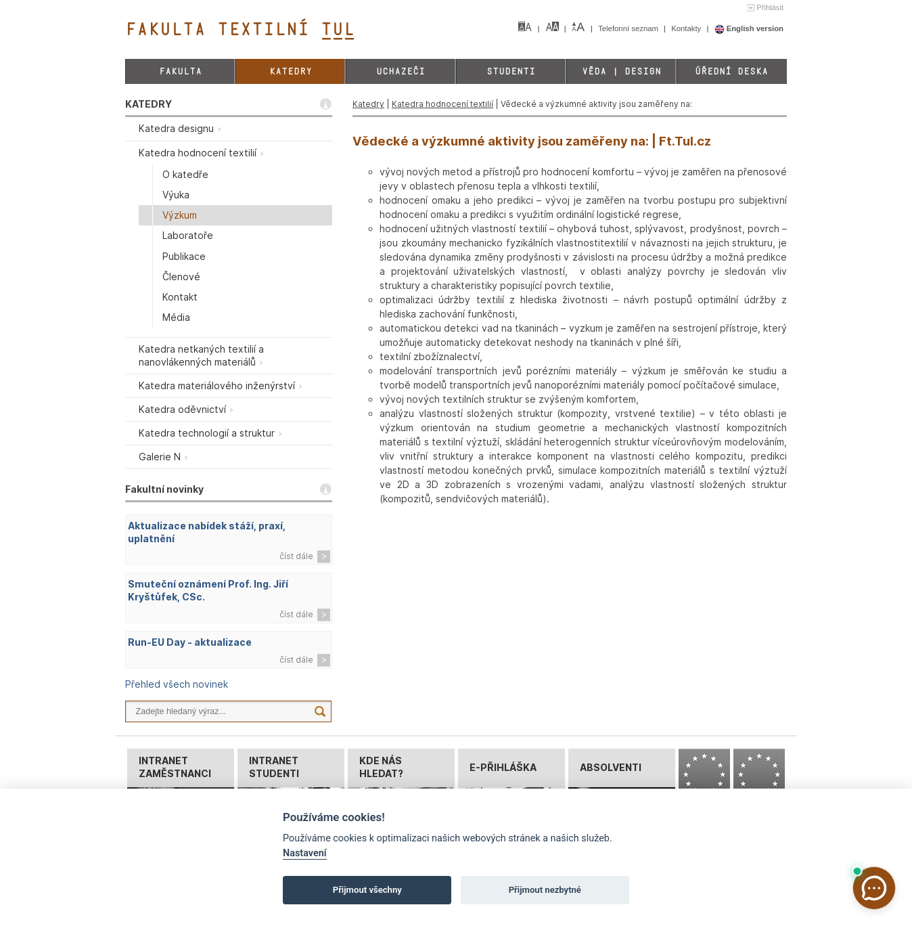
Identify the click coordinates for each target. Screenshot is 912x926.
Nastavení (305, 853)
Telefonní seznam (629, 28)
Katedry (290, 71)
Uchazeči (400, 71)
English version (749, 28)
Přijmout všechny (367, 890)
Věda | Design (621, 71)
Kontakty (687, 28)
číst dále (296, 556)
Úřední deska (731, 71)
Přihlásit (769, 7)
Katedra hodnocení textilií (442, 104)
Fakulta (180, 71)
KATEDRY (148, 104)
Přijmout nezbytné (545, 890)
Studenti (510, 71)
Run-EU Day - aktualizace (190, 642)
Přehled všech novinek (176, 684)
